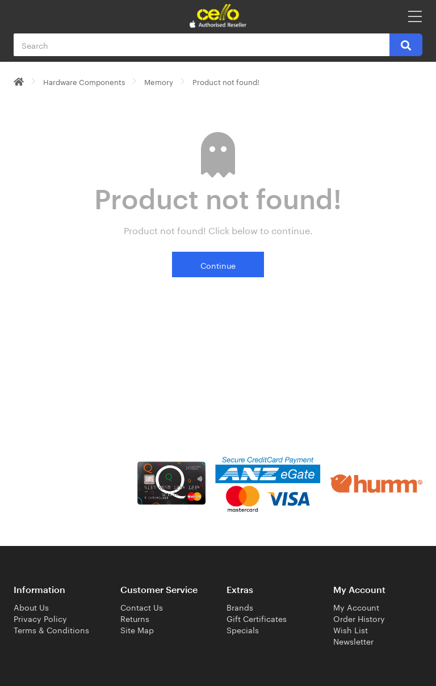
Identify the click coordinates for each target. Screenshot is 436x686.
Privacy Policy (40, 618)
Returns (134, 618)
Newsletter (353, 640)
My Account (356, 606)
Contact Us (141, 606)
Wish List (350, 629)
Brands (240, 606)
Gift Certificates (257, 618)
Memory (158, 81)
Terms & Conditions (51, 629)
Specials (243, 629)
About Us (31, 606)
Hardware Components (84, 81)
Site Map (137, 629)
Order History (359, 618)
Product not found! (225, 81)
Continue (218, 265)
